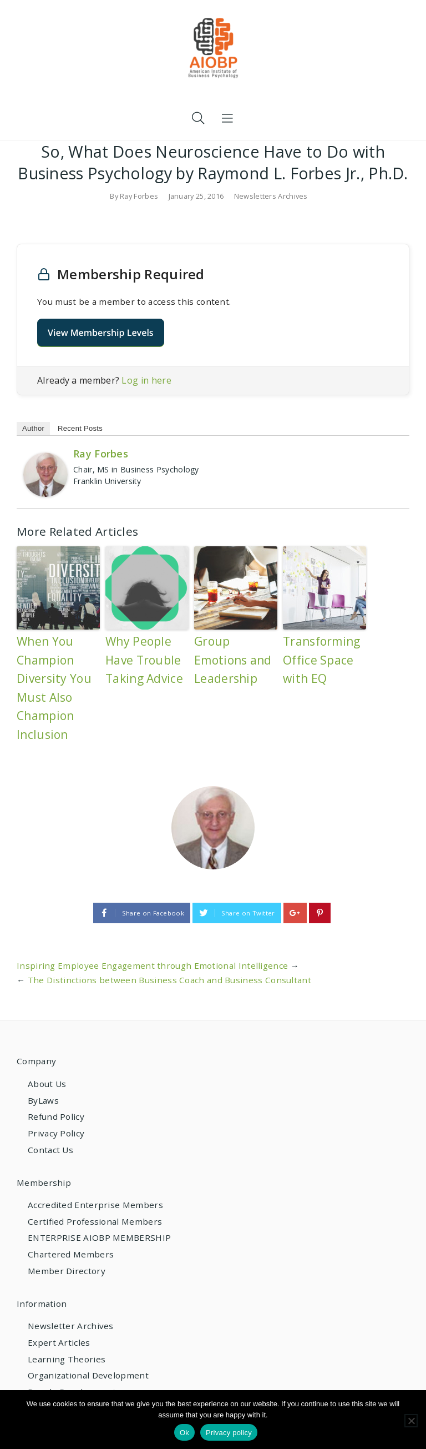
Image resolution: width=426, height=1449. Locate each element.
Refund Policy (56, 1116)
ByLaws (43, 1100)
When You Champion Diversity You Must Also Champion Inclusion (54, 687)
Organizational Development (88, 1375)
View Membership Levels (101, 332)
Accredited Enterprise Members (95, 1204)
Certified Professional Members (95, 1221)
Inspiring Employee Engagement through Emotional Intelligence (152, 965)
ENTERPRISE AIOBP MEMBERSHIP (99, 1237)
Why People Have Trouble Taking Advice (144, 659)
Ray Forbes (139, 196)
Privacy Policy (56, 1133)
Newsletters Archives (271, 196)
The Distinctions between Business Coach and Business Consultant (169, 979)
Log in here (146, 380)
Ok (184, 1432)
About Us (47, 1083)
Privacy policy (229, 1432)
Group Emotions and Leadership (233, 659)
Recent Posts (80, 428)
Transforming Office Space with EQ (322, 659)
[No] (411, 1420)
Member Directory (66, 1270)
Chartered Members (71, 1254)
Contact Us (50, 1149)
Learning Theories (66, 1359)
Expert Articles (59, 1342)
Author (33, 428)
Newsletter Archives (71, 1325)
